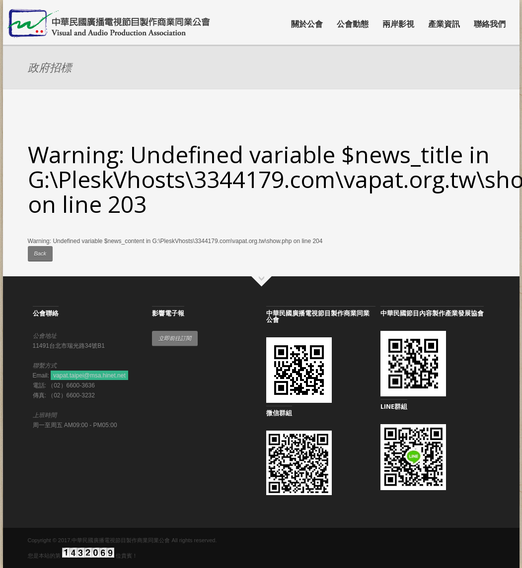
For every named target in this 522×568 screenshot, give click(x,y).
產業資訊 (444, 23)
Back (40, 253)
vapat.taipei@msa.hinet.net (89, 375)
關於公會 (307, 23)
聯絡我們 (490, 23)
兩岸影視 (398, 23)
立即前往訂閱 (174, 338)
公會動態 (353, 23)
